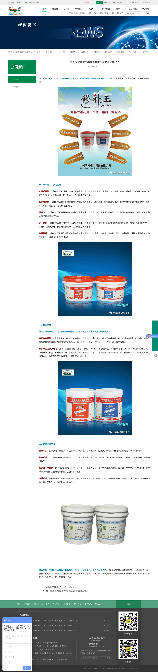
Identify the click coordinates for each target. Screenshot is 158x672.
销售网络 (96, 52)
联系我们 (98, 604)
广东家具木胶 (60, 621)
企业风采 (132, 52)
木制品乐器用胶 (58, 653)
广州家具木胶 (36, 621)
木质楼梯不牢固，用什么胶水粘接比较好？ (62, 587)
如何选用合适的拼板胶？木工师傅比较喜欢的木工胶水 (67, 591)
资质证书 (120, 52)
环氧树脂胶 (104, 13)
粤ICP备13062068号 (133, 668)
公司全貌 (61, 52)
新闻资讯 (28, 52)
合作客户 (144, 52)
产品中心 (56, 604)
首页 (12, 52)
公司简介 (49, 52)
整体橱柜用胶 (45, 653)
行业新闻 (36, 52)
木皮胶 (112, 13)
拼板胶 (82, 13)
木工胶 (38, 659)
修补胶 (89, 13)
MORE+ (106, 621)
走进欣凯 (19, 52)
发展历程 (84, 52)
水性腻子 (120, 13)
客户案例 (66, 604)
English (99, 2)
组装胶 (95, 13)
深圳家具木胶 (48, 621)
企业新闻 (14, 79)
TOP (128, 604)
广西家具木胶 (72, 621)
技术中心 (77, 604)
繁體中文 (87, 2)
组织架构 (108, 52)
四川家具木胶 (36, 626)
